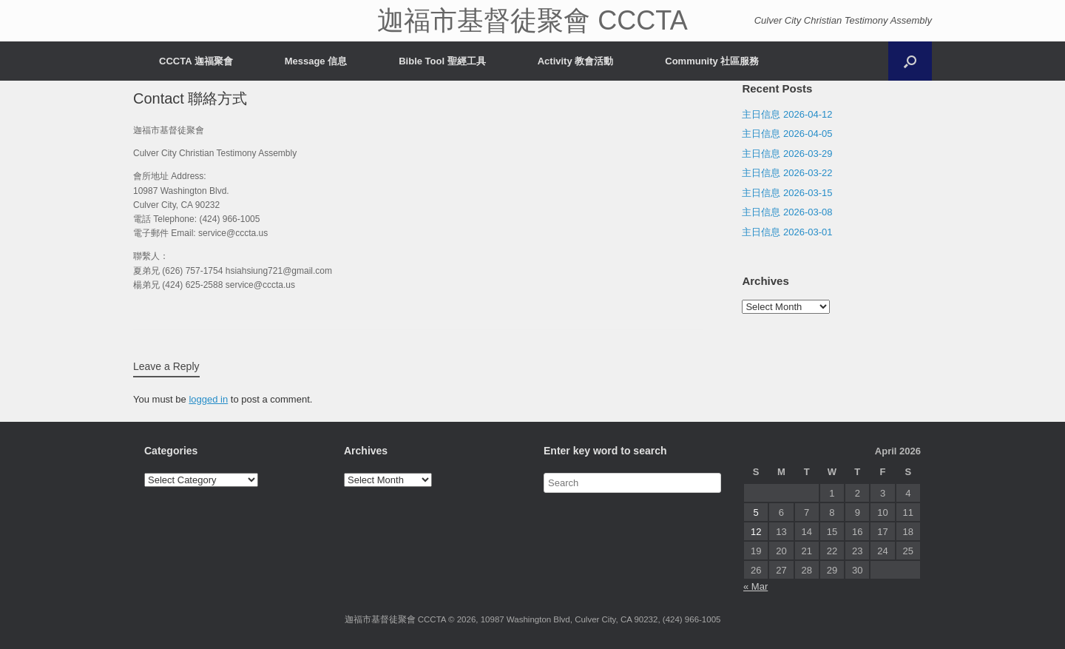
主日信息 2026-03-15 (787, 192)
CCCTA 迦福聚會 (196, 61)
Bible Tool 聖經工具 (442, 61)
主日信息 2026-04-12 (787, 114)
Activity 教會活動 (576, 61)
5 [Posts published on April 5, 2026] (756, 512)
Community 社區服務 (712, 61)
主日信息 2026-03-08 (787, 212)
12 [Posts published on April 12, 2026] (756, 531)
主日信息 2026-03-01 (787, 232)
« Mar (755, 586)
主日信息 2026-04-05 (787, 133)
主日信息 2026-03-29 (787, 153)
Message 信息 (316, 61)
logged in (208, 399)
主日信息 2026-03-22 (787, 172)
